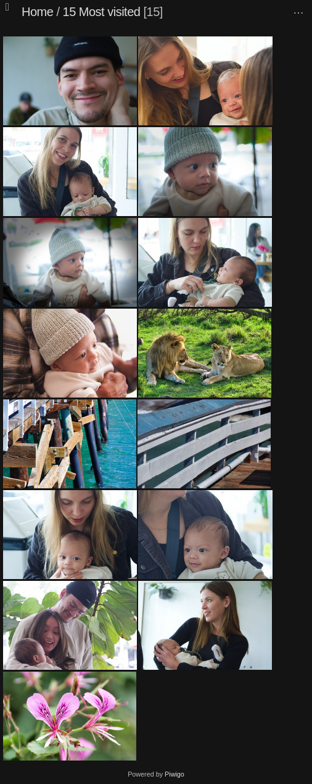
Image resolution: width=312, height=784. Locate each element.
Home (37, 12)
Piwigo (174, 774)
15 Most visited (102, 12)
